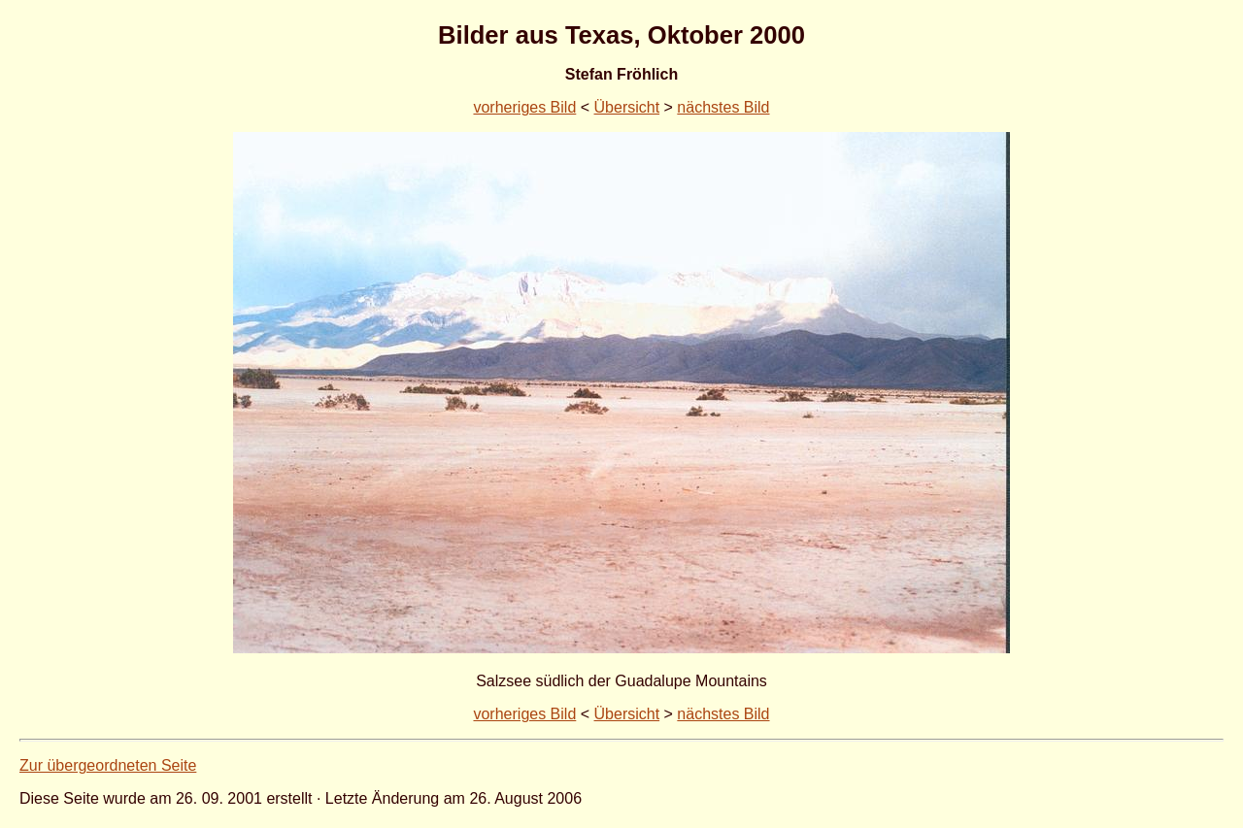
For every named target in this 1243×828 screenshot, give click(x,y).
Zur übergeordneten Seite (107, 765)
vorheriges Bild (524, 107)
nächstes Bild (723, 107)
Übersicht (627, 107)
